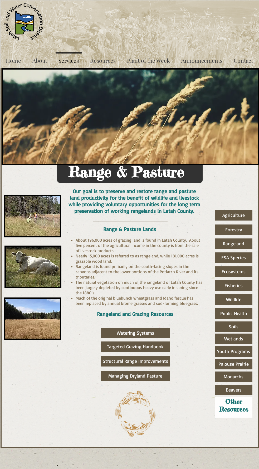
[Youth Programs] (233, 351)
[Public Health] (233, 313)
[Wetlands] (233, 339)
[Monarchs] (233, 377)
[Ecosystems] (233, 271)
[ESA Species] (233, 257)
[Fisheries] (233, 285)
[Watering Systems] (135, 333)
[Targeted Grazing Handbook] (135, 346)
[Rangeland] (233, 243)
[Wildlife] (233, 299)
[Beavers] (233, 390)
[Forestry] (233, 229)
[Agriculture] (233, 215)
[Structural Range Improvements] (135, 361)
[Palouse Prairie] (233, 364)
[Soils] (233, 326)
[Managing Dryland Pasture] (135, 376)
